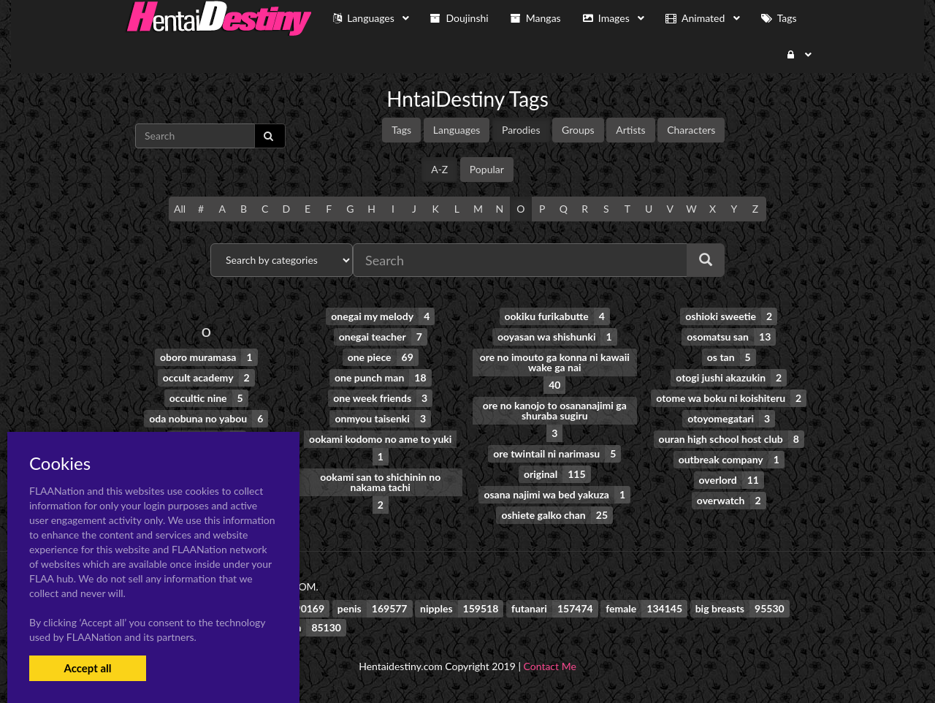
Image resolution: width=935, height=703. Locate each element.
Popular (487, 169)
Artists (630, 129)
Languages (457, 129)
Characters (691, 129)
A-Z (439, 169)
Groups (578, 129)
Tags (401, 129)
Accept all (87, 667)
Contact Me (550, 666)
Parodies (521, 129)
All (180, 208)
